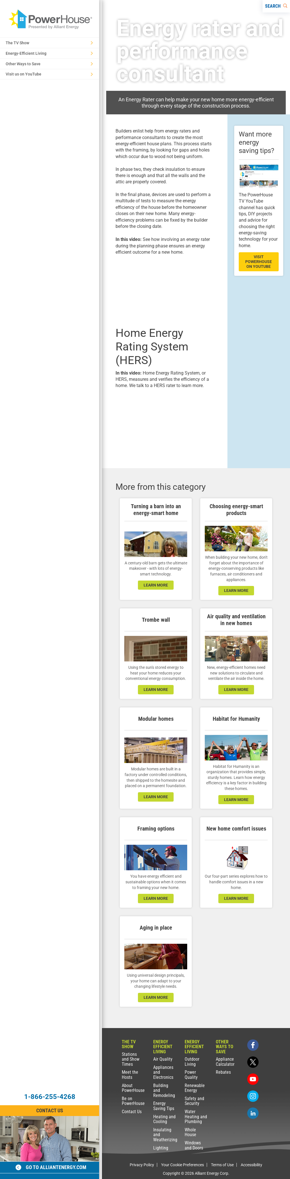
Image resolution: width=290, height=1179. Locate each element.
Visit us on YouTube (49, 74)
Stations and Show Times (130, 1059)
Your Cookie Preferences (182, 1165)
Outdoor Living (192, 1061)
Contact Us (132, 1111)
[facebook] (253, 1045)
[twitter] (253, 1062)
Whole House (190, 1132)
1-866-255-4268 (49, 1097)
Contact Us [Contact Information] (49, 1110)
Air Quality (162, 1059)
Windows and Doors (194, 1145)
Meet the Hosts (130, 1074)
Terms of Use (222, 1165)
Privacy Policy (142, 1165)
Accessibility (251, 1165)
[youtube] (253, 1079)
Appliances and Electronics (163, 1072)
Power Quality (191, 1074)
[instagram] (253, 1096)
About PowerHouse (133, 1088)
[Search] (276, 6)
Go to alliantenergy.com (51, 1167)
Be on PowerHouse (133, 1101)
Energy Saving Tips (163, 1106)
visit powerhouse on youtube (258, 262)
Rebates (223, 1072)
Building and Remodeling (164, 1090)
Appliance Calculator (225, 1061)
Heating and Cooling (164, 1119)
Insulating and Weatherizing (165, 1134)
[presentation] (165, 290)
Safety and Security (194, 1101)
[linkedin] (253, 1113)
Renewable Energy (195, 1088)
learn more (156, 585)
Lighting (160, 1148)
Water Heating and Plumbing (196, 1116)
